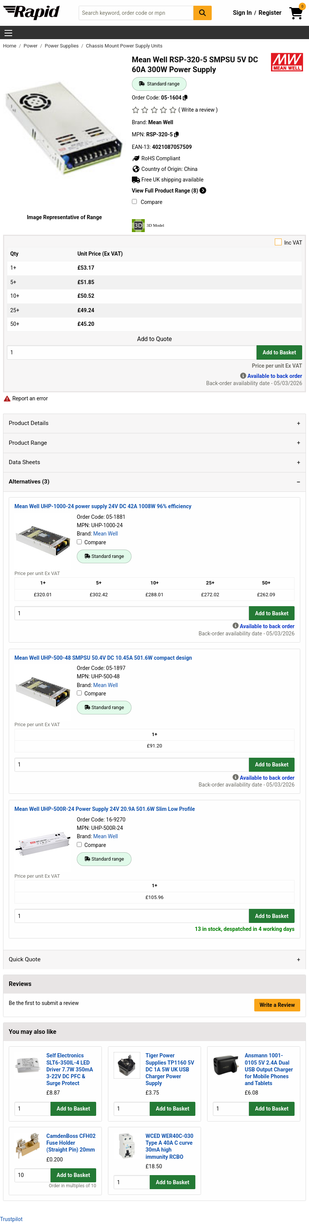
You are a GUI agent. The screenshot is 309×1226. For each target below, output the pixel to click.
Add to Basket (279, 352)
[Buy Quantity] (132, 352)
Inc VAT (154, 242)
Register (269, 12)
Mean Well (105, 534)
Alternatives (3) (29, 481)
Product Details (29, 423)
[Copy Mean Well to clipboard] (176, 134)
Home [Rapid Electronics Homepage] (10, 46)
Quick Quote (25, 959)
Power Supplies (62, 46)
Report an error (25, 398)
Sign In (242, 12)
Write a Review (277, 1005)
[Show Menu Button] (8, 33)
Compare (147, 202)
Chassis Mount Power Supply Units (124, 46)
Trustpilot (11, 1219)
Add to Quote (154, 339)
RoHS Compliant (156, 158)
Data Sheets (24, 462)
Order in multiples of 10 (72, 1186)
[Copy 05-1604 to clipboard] (185, 97)
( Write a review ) (198, 109)
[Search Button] (202, 13)
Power (31, 46)
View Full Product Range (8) (169, 191)
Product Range (28, 442)
